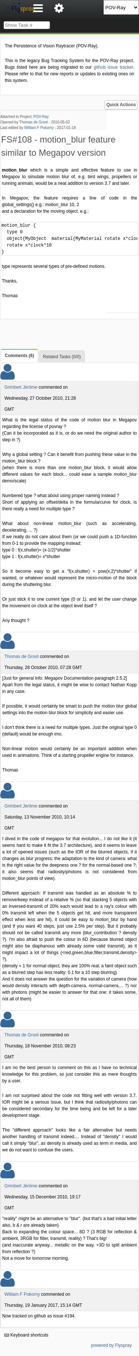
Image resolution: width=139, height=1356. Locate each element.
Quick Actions (121, 104)
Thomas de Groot (33, 122)
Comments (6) (19, 355)
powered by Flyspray (111, 1345)
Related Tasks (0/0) (62, 356)
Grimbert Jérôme (20, 387)
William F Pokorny (39, 128)
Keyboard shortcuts (26, 1335)
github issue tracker (113, 67)
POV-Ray (41, 117)
